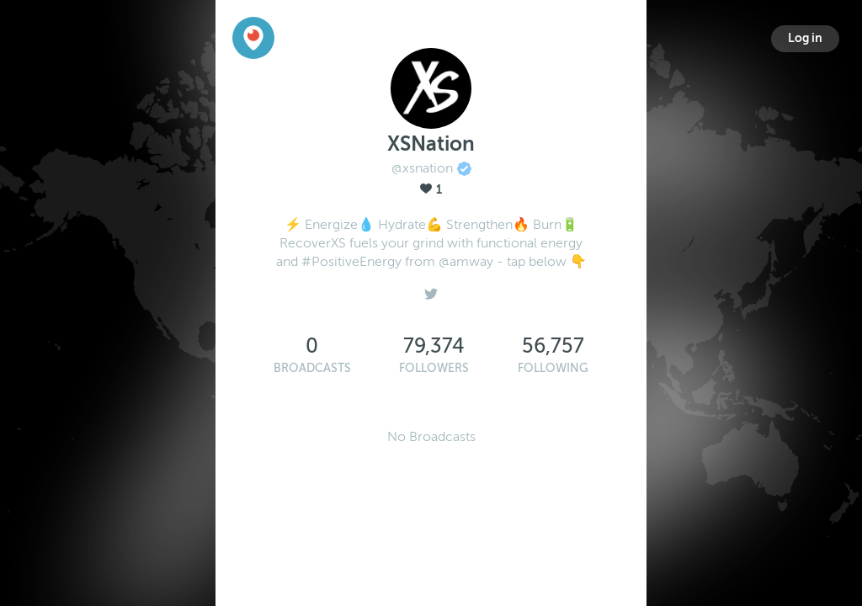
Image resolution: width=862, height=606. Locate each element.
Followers (434, 368)
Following (553, 368)
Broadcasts (312, 368)
